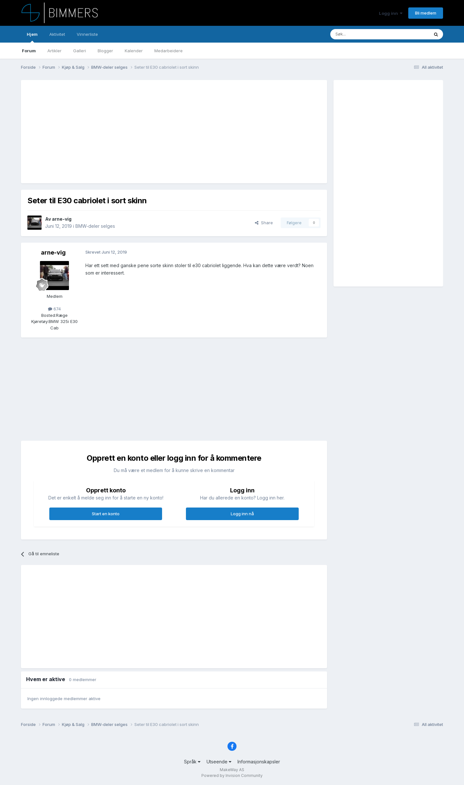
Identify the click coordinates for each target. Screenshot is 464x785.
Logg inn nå (242, 513)
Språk (192, 761)
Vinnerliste (87, 34)
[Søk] (360, 34)
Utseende (219, 761)
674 (54, 308)
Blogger (105, 50)
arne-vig (62, 219)
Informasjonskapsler (258, 761)
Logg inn (390, 13)
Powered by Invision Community (232, 775)
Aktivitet (57, 34)
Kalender (134, 50)
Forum (29, 50)
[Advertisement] (144, 131)
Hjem (32, 37)
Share (264, 222)
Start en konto (106, 513)
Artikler (54, 50)
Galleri (79, 50)
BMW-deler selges (95, 226)
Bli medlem (425, 12)
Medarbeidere (168, 50)
